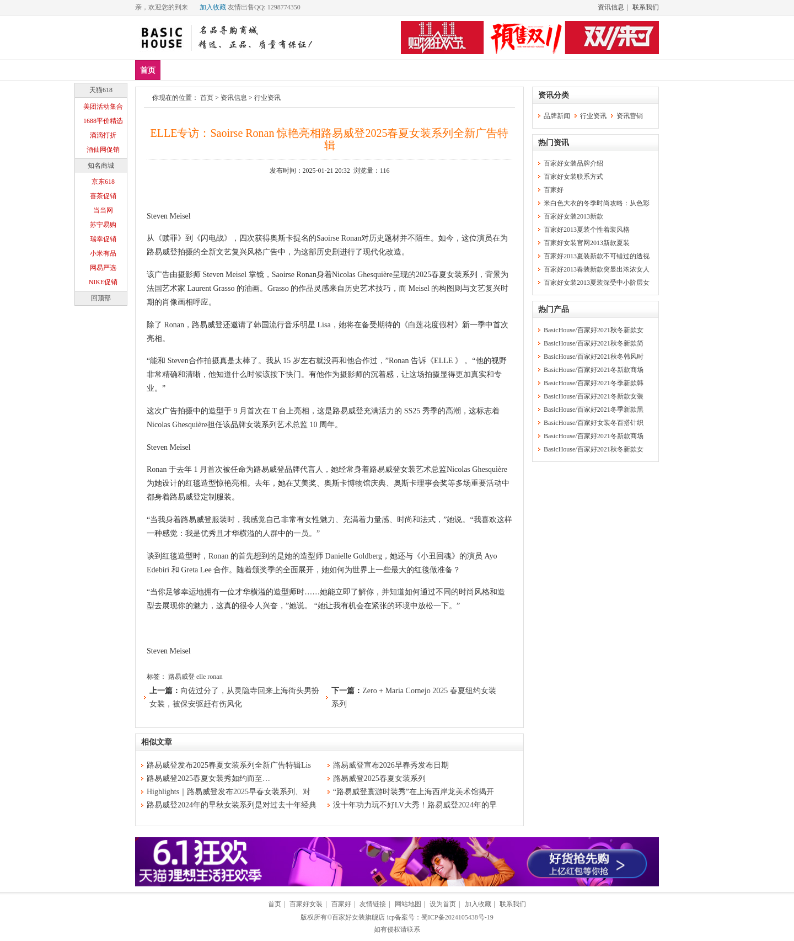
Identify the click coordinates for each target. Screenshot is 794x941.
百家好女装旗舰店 (358, 917)
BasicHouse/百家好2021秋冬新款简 (593, 343)
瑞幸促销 (103, 239)
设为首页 (443, 904)
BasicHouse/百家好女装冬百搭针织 (593, 423)
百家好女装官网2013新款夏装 (587, 243)
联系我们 (645, 7)
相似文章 (156, 742)
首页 (147, 70)
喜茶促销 (103, 196)
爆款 (209, 70)
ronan (214, 677)
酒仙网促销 (103, 149)
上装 (241, 70)
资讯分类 (553, 95)
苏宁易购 (103, 224)
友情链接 (373, 904)
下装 (274, 70)
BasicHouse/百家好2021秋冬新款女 (593, 330)
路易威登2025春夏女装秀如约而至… (208, 778)
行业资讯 (267, 98)
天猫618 (100, 90)
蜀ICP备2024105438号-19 (457, 917)
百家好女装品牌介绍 (573, 163)
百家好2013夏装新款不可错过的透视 (597, 256)
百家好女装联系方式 (573, 176)
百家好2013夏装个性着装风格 (587, 229)
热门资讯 (553, 143)
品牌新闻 (557, 116)
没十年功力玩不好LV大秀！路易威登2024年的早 (415, 805)
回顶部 (101, 298)
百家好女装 (306, 904)
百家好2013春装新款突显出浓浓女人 (597, 269)
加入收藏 (213, 7)
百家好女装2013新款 (573, 216)
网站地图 (408, 904)
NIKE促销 (103, 282)
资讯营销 (629, 116)
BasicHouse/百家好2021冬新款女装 (593, 396)
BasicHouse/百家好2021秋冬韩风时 (593, 356)
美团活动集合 (103, 106)
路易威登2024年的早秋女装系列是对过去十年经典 (231, 805)
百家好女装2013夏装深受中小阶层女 (597, 282)
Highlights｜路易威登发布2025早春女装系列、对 (228, 792)
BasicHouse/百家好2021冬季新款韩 (593, 383)
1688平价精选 (103, 121)
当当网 (103, 210)
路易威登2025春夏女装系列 (379, 778)
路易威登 (181, 677)
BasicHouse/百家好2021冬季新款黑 (593, 409)
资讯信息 (611, 7)
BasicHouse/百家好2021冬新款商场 (593, 370)
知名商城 (101, 165)
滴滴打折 (103, 135)
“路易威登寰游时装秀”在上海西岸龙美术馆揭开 (413, 792)
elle (201, 677)
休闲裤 (310, 70)
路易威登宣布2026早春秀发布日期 (391, 765)
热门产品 (553, 309)
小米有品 (103, 253)
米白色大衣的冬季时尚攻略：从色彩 (597, 203)
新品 (176, 70)
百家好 (554, 190)
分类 (347, 70)
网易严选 (103, 268)
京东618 (103, 181)
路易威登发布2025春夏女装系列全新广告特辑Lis (229, 765)
